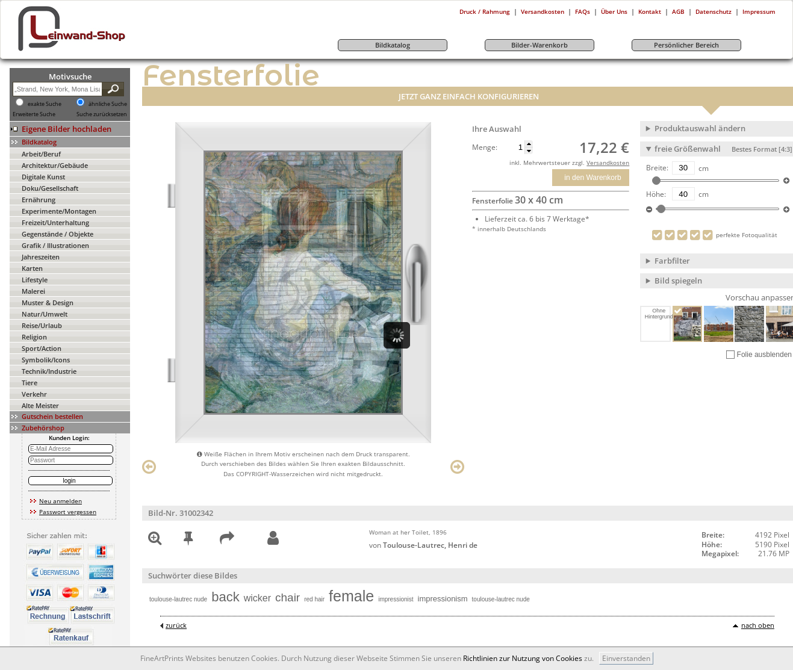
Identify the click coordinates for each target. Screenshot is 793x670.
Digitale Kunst (43, 176)
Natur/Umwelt (44, 313)
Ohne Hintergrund (658, 314)
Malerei (33, 291)
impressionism (443, 598)
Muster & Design (47, 302)
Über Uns (614, 11)
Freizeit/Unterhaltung (55, 222)
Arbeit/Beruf (41, 153)
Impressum (759, 11)
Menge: (484, 147)
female (351, 596)
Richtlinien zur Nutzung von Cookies (522, 658)
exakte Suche (44, 104)
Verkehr (34, 394)
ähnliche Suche (108, 104)
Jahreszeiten (41, 256)
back (225, 596)
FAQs (582, 11)
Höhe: (656, 194)
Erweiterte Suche (34, 114)
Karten (32, 268)
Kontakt (649, 11)
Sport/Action (41, 348)
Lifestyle (35, 279)
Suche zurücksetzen (101, 114)
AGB (678, 11)
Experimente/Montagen (59, 211)
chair (287, 597)
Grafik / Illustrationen (55, 245)
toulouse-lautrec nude (178, 599)
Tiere (29, 382)
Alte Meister (40, 405)
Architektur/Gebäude (55, 165)
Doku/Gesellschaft (50, 188)
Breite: (657, 168)
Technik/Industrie (49, 371)
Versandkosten (542, 11)
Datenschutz (713, 11)
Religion (34, 336)
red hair (314, 599)
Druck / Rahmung (484, 11)
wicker (257, 598)
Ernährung (38, 199)
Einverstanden (626, 658)
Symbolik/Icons (46, 359)
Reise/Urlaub (42, 325)
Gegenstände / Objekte (57, 233)
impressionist (395, 599)
